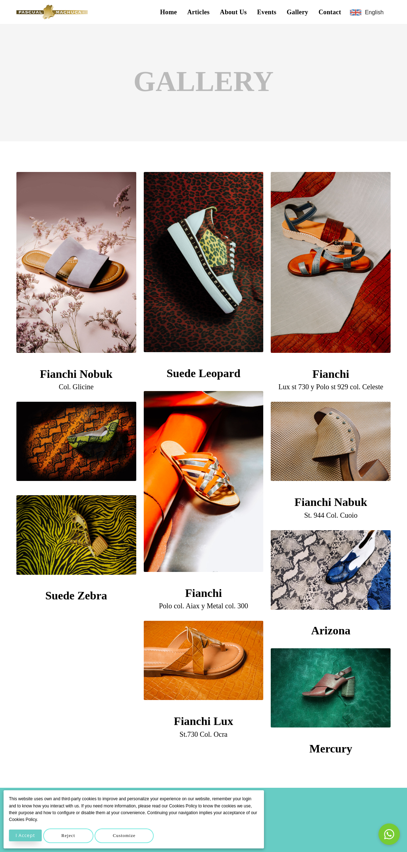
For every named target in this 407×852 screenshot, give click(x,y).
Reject (68, 835)
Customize (124, 835)
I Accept (25, 835)
